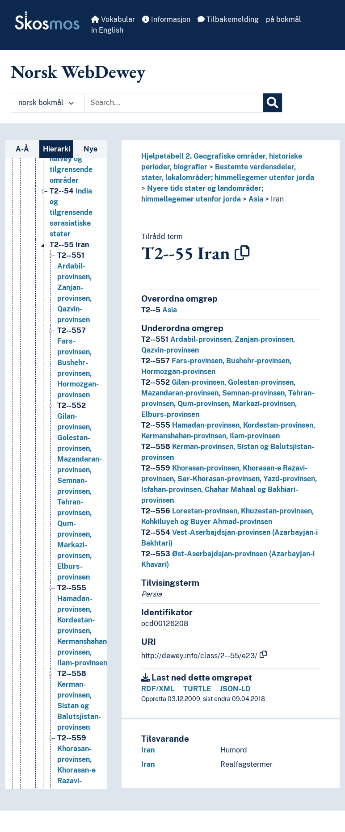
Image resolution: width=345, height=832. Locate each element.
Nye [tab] (90, 149)
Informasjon (166, 19)
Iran (277, 199)
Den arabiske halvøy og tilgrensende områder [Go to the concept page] (71, 159)
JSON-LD (235, 689)
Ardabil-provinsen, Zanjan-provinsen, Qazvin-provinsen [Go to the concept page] (74, 287)
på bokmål (283, 19)
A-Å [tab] (22, 149)
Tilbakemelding (228, 19)
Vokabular (113, 19)
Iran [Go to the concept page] (69, 244)
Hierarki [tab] (56, 149)
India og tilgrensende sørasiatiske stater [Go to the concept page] (71, 212)
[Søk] (272, 103)
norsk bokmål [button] (46, 102)
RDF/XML (157, 689)
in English (107, 30)
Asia (255, 199)
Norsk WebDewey (78, 71)
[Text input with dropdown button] (173, 103)
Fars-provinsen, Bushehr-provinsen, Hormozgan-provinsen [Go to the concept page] (78, 362)
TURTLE (197, 689)
